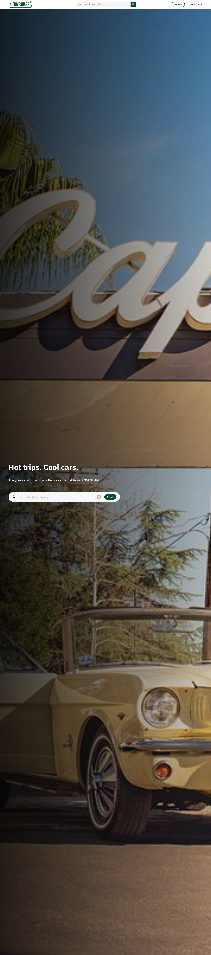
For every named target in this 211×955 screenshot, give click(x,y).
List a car (178, 4)
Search (110, 497)
